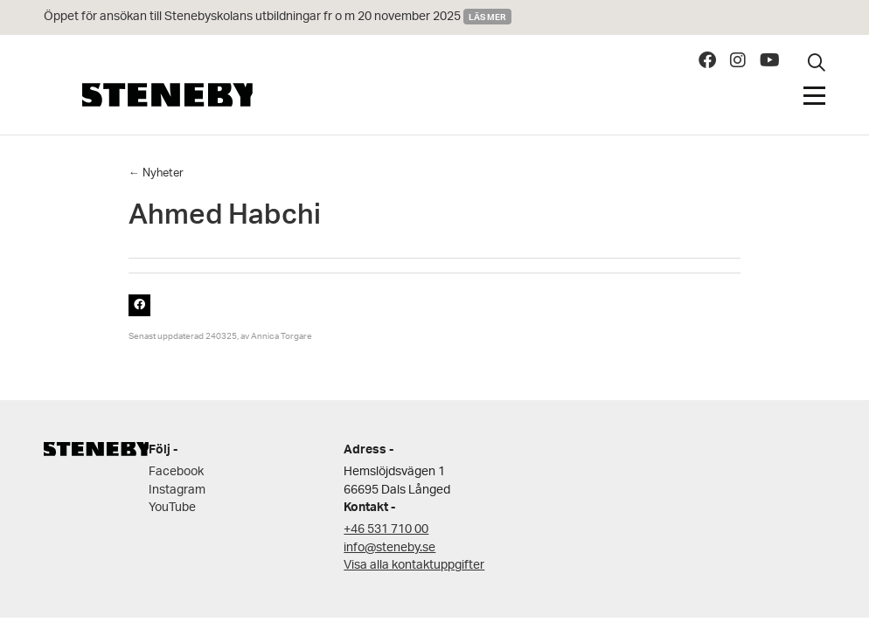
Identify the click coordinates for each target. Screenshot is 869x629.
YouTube (172, 508)
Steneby (167, 95)
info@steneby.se (389, 548)
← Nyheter (156, 173)
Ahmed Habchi (225, 219)
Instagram (177, 490)
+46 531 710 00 (386, 529)
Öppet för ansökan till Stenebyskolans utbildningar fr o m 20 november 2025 (252, 17)
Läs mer (487, 16)
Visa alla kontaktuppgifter (414, 565)
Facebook (176, 472)
